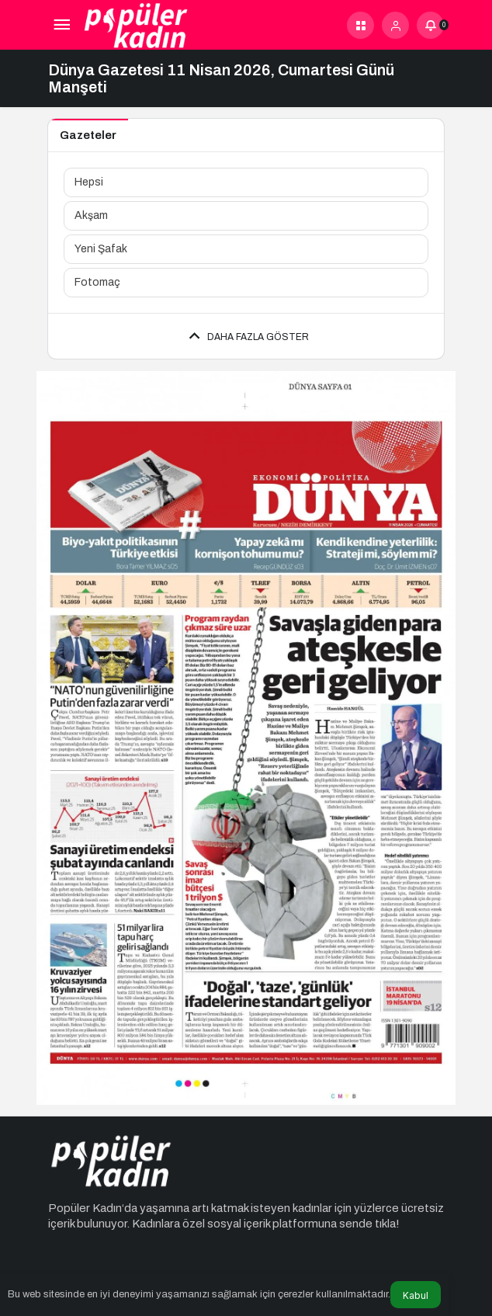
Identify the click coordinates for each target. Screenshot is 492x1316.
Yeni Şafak (100, 249)
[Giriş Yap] (395, 25)
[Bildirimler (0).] (430, 25)
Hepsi (88, 182)
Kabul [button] (415, 1295)
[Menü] (61, 25)
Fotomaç (97, 282)
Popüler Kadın (85, 1208)
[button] (360, 25)
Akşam (91, 215)
